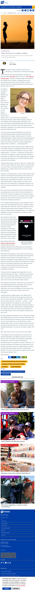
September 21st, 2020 (12, 13)
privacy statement (21, 585)
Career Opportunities (5, 528)
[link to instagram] (31, 10)
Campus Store (4, 525)
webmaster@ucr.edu (7, 546)
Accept (7, 588)
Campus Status (4, 523)
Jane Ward (12, 76)
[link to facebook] (23, 10)
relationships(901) (15, 366)
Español (3, 530)
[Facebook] (10, 357)
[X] (14, 357)
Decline (15, 588)
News (6, 3)
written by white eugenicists (8, 243)
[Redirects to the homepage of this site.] (2, 13)
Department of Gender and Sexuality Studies (13, 364)
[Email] (21, 357)
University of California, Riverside (11, 7)
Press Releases (5, 374)
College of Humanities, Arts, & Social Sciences (13, 371)
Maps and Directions (5, 532)
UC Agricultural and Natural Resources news (10, 576)
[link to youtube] (28, 10)
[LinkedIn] (17, 357)
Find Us (8, 554)
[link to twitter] (25, 10)
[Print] (25, 357)
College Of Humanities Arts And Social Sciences (14, 361)
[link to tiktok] (33, 10)
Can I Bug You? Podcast (6, 571)
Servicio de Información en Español (8, 573)
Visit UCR (3, 535)
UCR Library (3, 521)
